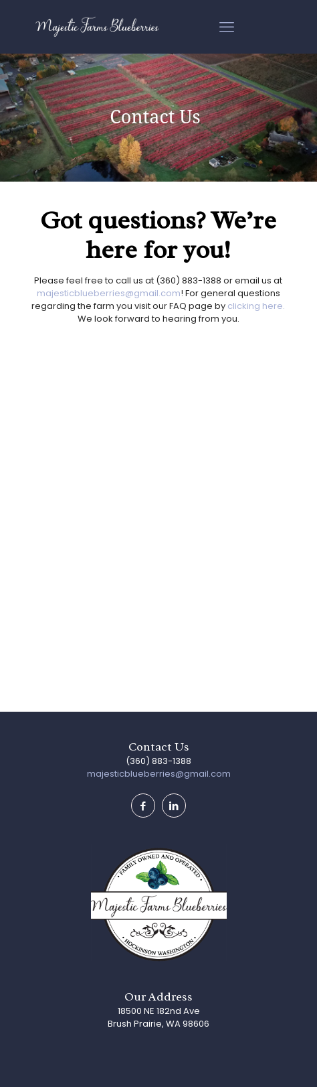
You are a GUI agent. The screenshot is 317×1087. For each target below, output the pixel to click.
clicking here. (256, 306)
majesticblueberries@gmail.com (109, 293)
